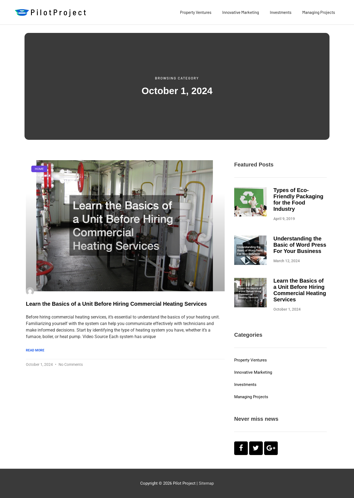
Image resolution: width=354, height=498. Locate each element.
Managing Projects (318, 12)
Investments (280, 12)
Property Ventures (195, 12)
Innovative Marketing (240, 12)
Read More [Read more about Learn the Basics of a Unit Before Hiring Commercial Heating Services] (35, 350)
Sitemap (206, 483)
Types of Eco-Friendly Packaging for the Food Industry (298, 199)
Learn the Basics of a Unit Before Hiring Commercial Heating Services (116, 304)
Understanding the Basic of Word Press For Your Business (299, 245)
